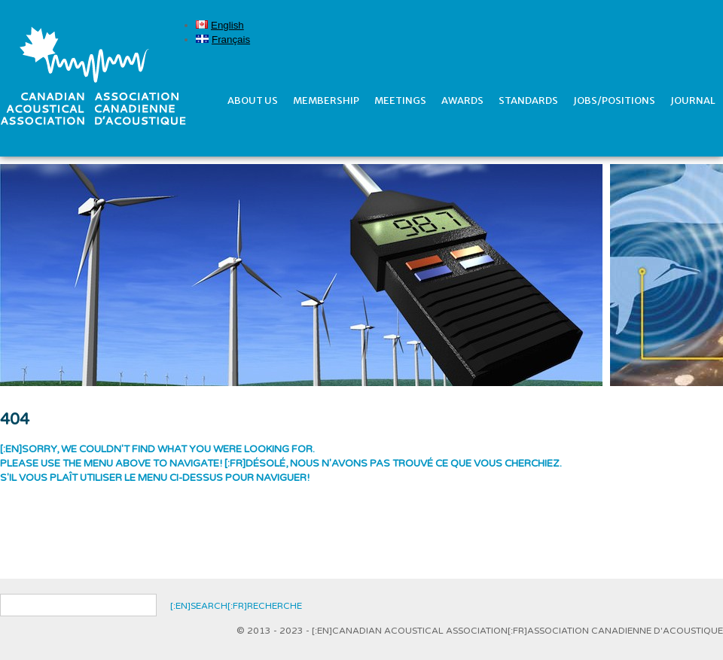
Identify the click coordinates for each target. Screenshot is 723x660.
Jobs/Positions (614, 100)
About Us (252, 100)
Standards (528, 100)
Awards (462, 100)
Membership (326, 100)
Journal (692, 100)
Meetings (400, 100)
